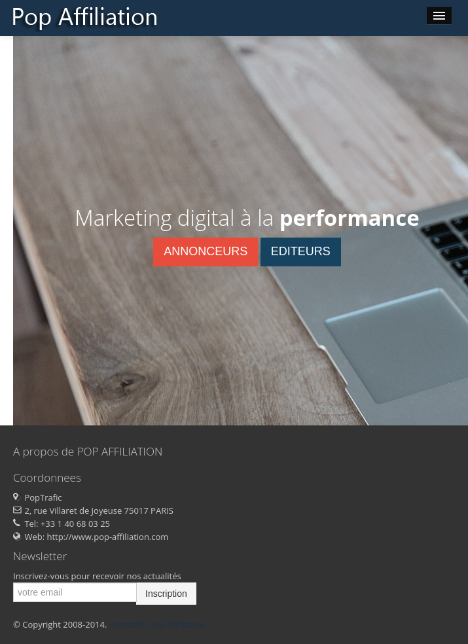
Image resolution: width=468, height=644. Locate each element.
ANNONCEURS (205, 251)
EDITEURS (301, 251)
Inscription (166, 593)
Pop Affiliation (177, 624)
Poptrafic (127, 624)
